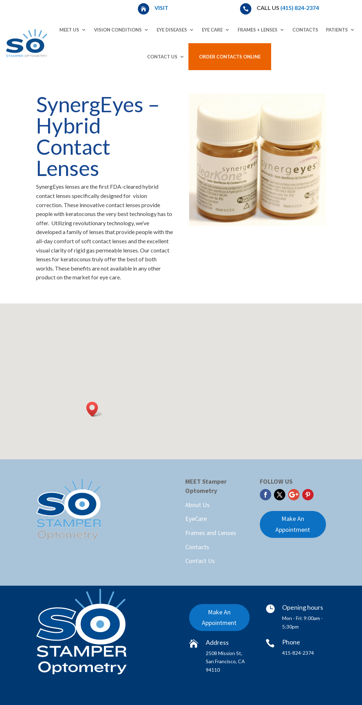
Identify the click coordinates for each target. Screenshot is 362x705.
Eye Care (212, 30)
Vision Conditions (118, 30)
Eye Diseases (172, 30)
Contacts (305, 30)
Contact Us (162, 56)
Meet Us (69, 30)
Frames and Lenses (210, 533)
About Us (197, 505)
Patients (337, 30)
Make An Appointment (292, 524)
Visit (161, 7)
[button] (94, 409)
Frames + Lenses (258, 30)
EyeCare (196, 518)
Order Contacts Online (230, 56)
